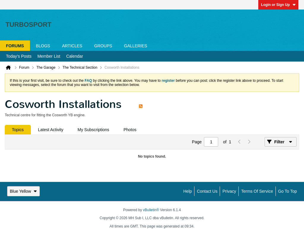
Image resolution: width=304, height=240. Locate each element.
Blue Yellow (23, 191)
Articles (72, 45)
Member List (48, 56)
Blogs (43, 45)
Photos (130, 129)
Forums (15, 45)
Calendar (74, 56)
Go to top (287, 191)
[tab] (18, 129)
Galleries (135, 45)
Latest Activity (51, 129)
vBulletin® (151, 210)
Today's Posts (18, 56)
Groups (103, 45)
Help (187, 191)
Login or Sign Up (278, 5)
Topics (18, 129)
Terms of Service (257, 191)
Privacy (229, 191)
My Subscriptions (93, 129)
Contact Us (207, 191)
